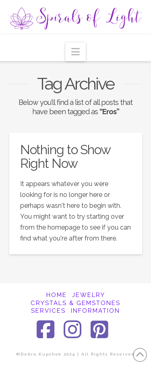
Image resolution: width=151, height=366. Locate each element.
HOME (56, 295)
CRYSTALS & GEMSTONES (75, 303)
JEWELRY (88, 295)
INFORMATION (95, 310)
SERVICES (48, 310)
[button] (75, 51)
